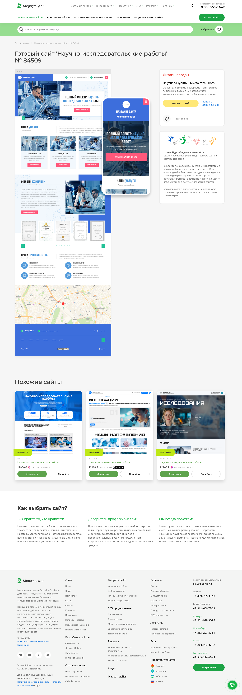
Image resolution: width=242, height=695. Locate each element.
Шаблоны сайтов (58, 17)
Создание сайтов (81, 5)
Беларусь (157, 666)
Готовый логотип (159, 628)
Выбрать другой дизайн (210, 103)
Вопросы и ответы (74, 619)
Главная (154, 586)
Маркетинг (124, 5)
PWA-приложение (159, 615)
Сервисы (167, 5)
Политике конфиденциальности (33, 681)
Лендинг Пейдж (73, 648)
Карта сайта (23, 644)
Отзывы (69, 605)
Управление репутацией (120, 628)
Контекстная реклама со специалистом (120, 649)
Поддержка (71, 615)
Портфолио (71, 595)
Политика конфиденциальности (33, 641)
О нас (68, 590)
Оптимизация (115, 619)
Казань (196, 640)
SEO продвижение (119, 608)
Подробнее (63, 474)
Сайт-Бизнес (71, 652)
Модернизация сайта (148, 17)
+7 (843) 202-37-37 (204, 645)
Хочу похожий (181, 103)
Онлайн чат (156, 600)
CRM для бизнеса (158, 595)
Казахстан (158, 671)
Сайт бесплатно (73, 681)
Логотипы (123, 17)
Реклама (151, 5)
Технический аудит (117, 633)
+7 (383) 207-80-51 (204, 632)
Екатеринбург (200, 652)
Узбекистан (158, 676)
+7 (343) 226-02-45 (204, 657)
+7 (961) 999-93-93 (204, 620)
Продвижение (115, 614)
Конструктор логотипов (162, 610)
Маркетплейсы (117, 676)
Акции (112, 668)
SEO (138, 5)
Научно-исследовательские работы (38, 462)
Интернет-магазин (74, 657)
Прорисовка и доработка (163, 633)
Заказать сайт (211, 17)
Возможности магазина (77, 624)
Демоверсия (32, 474)
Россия (156, 681)
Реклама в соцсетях (117, 660)
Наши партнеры (73, 671)
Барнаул (197, 616)
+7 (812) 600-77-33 (204, 608)
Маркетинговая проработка (122, 624)
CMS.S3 (68, 600)
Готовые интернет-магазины (93, 17)
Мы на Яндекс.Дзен (160, 652)
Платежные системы (75, 629)
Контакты (70, 610)
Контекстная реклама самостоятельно (127, 655)
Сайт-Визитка (72, 643)
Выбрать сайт (104, 5)
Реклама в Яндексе (159, 590)
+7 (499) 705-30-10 (204, 596)
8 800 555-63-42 (213, 7)
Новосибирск (200, 628)
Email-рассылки (158, 605)
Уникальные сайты (30, 17)
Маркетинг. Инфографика (163, 647)
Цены (68, 586)
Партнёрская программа (77, 676)
